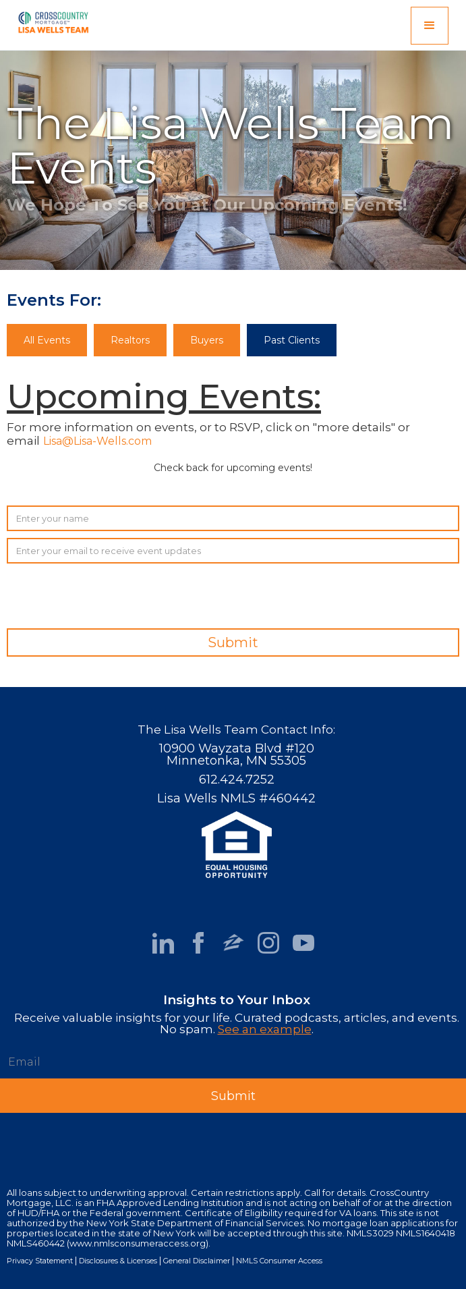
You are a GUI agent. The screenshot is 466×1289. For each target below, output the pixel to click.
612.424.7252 (236, 779)
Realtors (130, 340)
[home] (50, 19)
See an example (265, 1029)
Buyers (206, 340)
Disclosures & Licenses (118, 1260)
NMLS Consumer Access (279, 1260)
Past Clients (292, 340)
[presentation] (356, 596)
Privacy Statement (40, 1260)
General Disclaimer (196, 1260)
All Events (47, 340)
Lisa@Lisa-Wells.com (97, 441)
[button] (429, 25)
